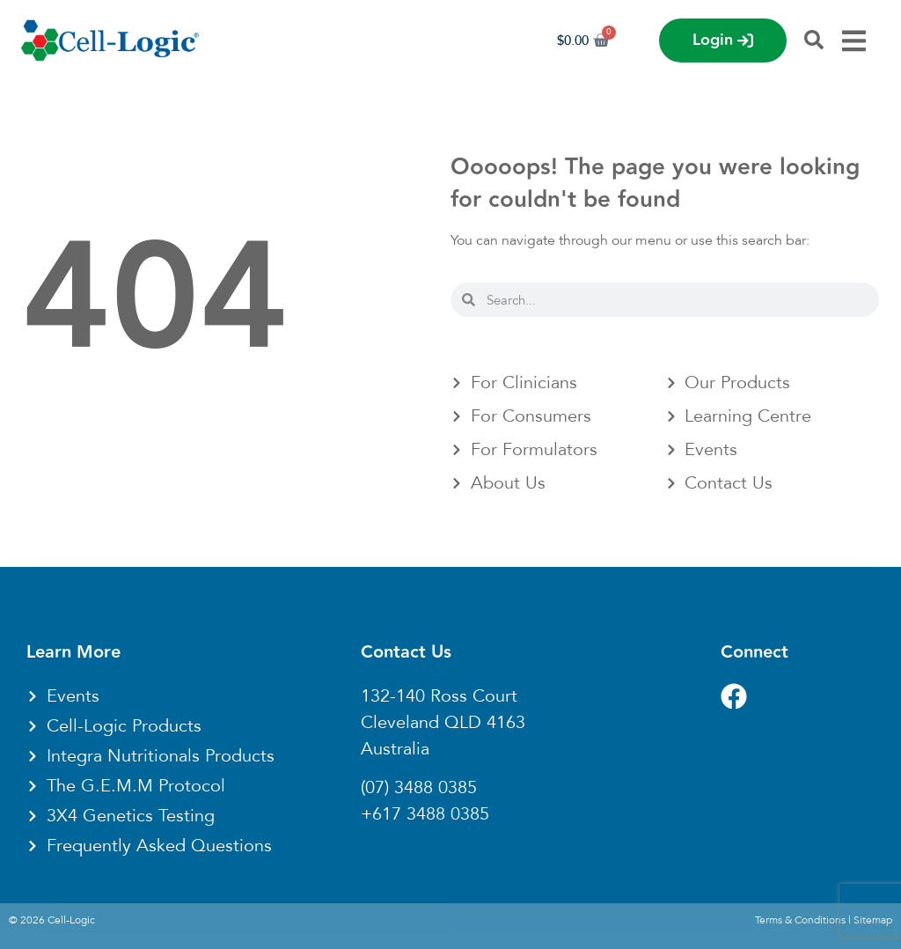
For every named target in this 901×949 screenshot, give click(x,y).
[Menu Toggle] (854, 41)
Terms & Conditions (800, 920)
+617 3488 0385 (425, 814)
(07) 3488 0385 (419, 787)
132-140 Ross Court (439, 696)
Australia (395, 749)
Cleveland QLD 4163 (443, 722)
